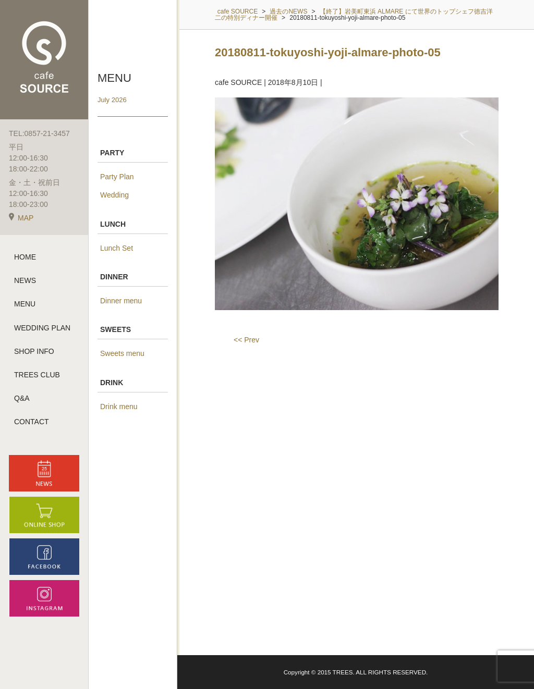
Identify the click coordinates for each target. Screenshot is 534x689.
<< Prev (246, 340)
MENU (24, 304)
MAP (21, 218)
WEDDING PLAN (42, 328)
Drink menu (119, 406)
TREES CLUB (37, 375)
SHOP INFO (34, 351)
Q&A (22, 398)
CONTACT (31, 421)
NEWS (25, 280)
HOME (25, 257)
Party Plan (117, 177)
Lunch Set (116, 248)
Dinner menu (121, 301)
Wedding (114, 195)
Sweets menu (122, 353)
